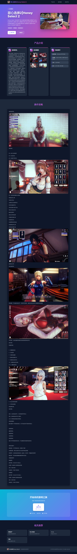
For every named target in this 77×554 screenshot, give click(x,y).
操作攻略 (60, 2)
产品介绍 (53, 2)
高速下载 (67, 2)
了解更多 (20, 32)
